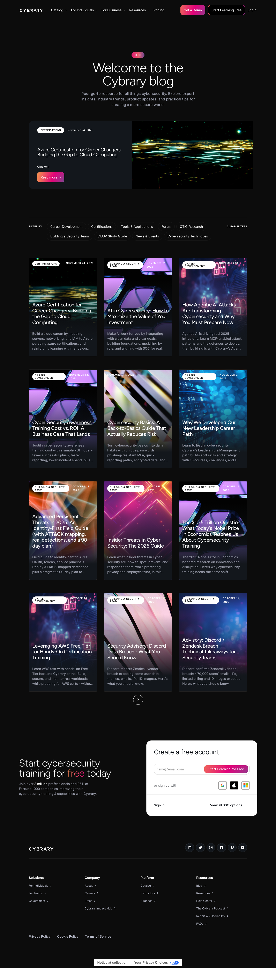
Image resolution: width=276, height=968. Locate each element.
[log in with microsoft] (245, 785)
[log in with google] (222, 785)
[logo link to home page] (41, 849)
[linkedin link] (189, 847)
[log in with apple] (234, 785)
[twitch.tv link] (232, 847)
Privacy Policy (40, 936)
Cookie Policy (68, 936)
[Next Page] (138, 700)
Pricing (159, 10)
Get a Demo (193, 10)
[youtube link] (242, 847)
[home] (31, 10)
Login (252, 10)
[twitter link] (200, 847)
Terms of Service (98, 936)
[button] (59, 10)
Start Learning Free (226, 10)
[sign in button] (164, 805)
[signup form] (202, 769)
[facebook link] (221, 847)
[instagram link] (211, 847)
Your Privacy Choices (151, 962)
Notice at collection (112, 962)
